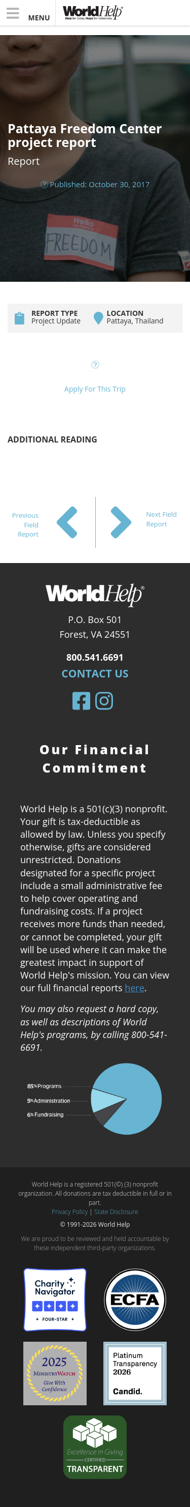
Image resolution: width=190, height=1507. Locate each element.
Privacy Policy (70, 1211)
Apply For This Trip (95, 389)
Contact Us (94, 673)
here (134, 988)
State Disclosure (116, 1211)
